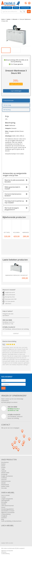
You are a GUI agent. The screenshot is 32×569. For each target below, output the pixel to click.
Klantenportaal (25, 7)
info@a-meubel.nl (9, 329)
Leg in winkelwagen (16, 93)
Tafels (3, 471)
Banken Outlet (5, 488)
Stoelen (3, 470)
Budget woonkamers (7, 478)
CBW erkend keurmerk (7, 508)
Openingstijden (5, 502)
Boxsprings (4, 476)
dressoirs (14, 19)
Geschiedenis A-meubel (7, 513)
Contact (16, 336)
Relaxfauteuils (5, 487)
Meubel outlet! (5, 475)
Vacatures (4, 520)
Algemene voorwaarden (8, 515)
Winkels (16, 7)
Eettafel (3, 485)
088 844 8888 (7, 322)
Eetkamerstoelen (6, 483)
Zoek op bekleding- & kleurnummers (11, 523)
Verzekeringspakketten (7, 511)
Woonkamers (5, 464)
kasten (8, 19)
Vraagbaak (4, 518)
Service (3, 509)
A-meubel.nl (21, 550)
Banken (3, 466)
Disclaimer (3, 554)
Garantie (3, 506)
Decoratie (4, 490)
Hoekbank (4, 480)
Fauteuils (3, 473)
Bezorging (4, 504)
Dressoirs (4, 482)
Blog (2, 521)
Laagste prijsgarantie (7, 501)
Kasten (3, 468)
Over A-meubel (7, 7)
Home (3, 19)
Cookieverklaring (5, 516)
